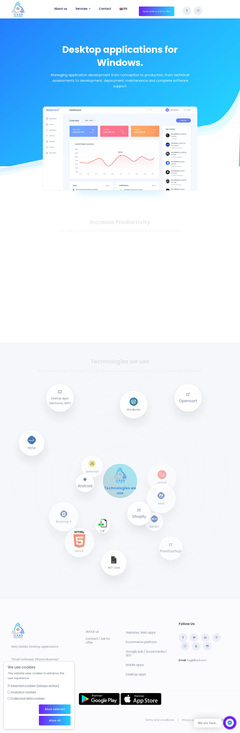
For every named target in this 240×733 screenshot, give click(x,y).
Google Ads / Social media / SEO (146, 653)
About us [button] (60, 9)
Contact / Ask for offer (98, 640)
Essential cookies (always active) (35, 686)
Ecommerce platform (141, 642)
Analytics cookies (23, 692)
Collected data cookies (28, 698)
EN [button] (123, 9)
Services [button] (83, 9)
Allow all (55, 720)
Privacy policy (191, 720)
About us (92, 632)
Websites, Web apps (140, 632)
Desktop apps (136, 674)
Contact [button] (105, 9)
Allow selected (55, 709)
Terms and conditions (159, 720)
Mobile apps (135, 665)
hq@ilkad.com (196, 660)
